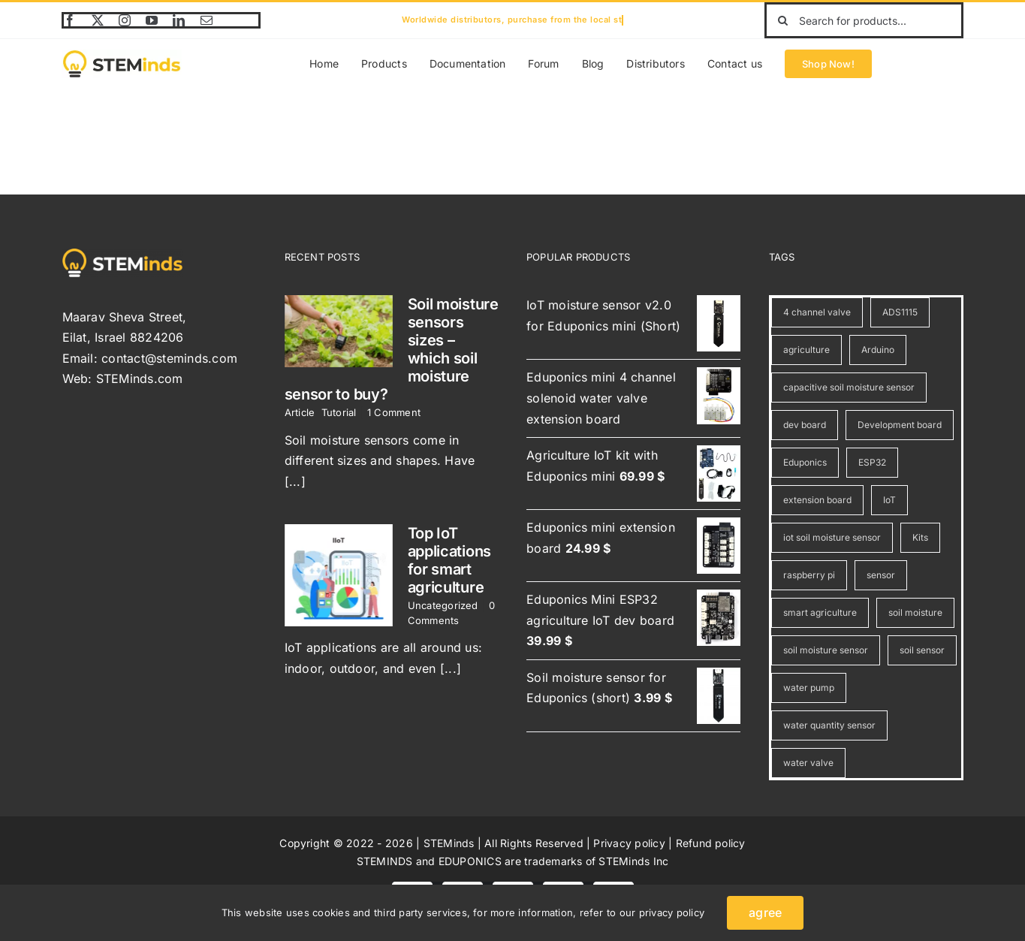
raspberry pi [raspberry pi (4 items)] (809, 575)
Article (300, 412)
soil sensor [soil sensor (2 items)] (922, 650)
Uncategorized (443, 605)
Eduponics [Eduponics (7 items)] (805, 462)
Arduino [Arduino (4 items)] (877, 349)
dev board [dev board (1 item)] (804, 424)
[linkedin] (179, 20)
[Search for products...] (863, 20)
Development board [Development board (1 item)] (900, 424)
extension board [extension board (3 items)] (817, 499)
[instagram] (125, 20)
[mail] (206, 20)
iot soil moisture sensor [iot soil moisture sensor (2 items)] (832, 537)
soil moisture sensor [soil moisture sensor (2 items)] (825, 650)
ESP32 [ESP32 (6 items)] (872, 462)
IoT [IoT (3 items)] (889, 499)
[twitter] (98, 20)
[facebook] (70, 20)
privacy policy (671, 912)
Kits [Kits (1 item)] (920, 537)
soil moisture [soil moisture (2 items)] (915, 612)
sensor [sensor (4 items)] (881, 575)
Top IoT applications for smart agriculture (449, 560)
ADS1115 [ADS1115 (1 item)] (900, 312)
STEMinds (449, 843)
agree (765, 912)
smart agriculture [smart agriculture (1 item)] (820, 612)
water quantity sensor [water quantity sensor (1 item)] (829, 725)
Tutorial (339, 412)
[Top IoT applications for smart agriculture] (339, 575)
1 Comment (394, 412)
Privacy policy (629, 843)
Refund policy (711, 843)
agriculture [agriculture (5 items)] (806, 349)
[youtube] (152, 20)
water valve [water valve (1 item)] (808, 762)
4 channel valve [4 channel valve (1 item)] (817, 312)
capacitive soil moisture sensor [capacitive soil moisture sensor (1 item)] (849, 387)
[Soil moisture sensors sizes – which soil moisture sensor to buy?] (339, 331)
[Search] (782, 20)
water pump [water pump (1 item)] (808, 687)
